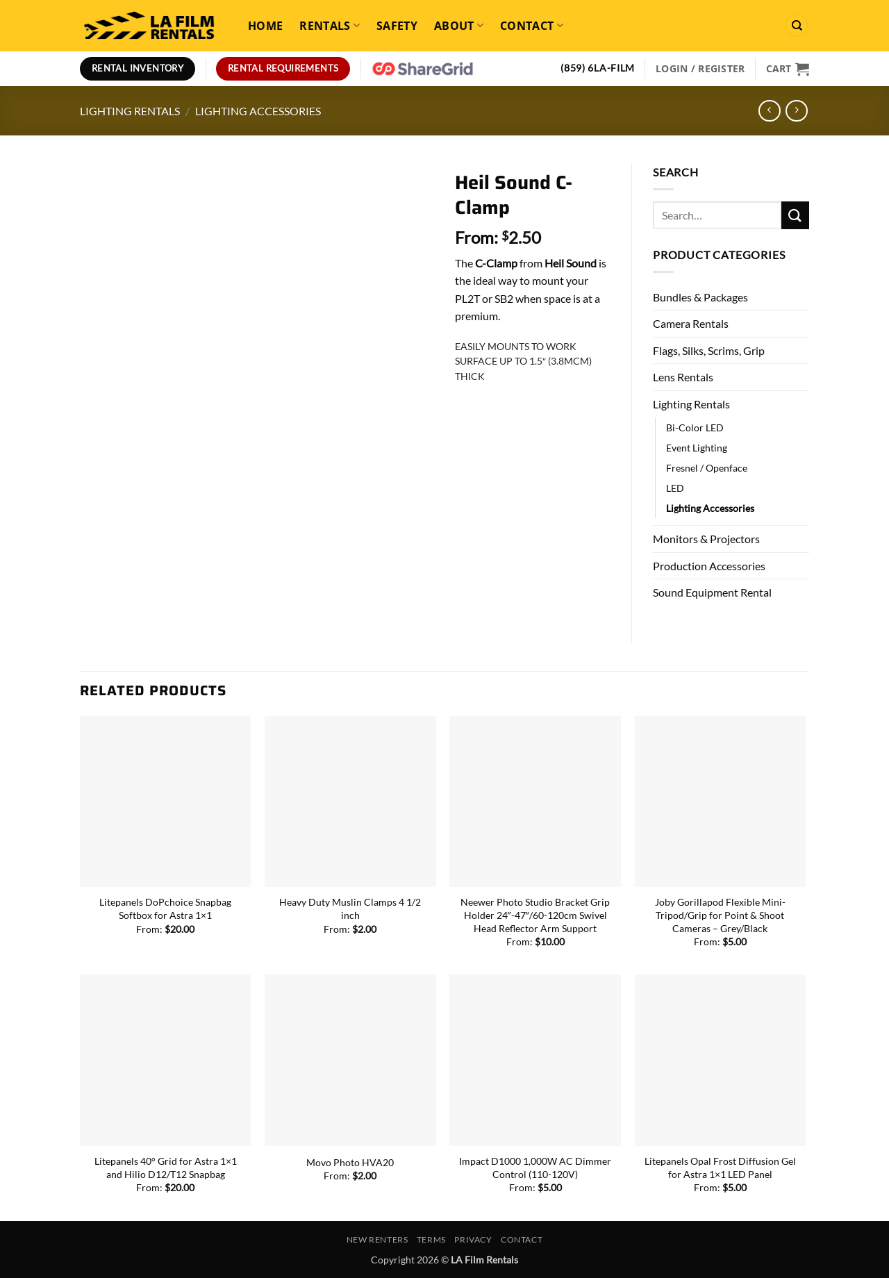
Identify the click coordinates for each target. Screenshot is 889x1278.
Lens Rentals (683, 376)
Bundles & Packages (700, 297)
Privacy (473, 1239)
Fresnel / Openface (706, 468)
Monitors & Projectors (706, 538)
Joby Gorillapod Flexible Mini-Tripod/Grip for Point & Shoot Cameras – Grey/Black (720, 914)
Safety (396, 26)
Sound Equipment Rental (712, 592)
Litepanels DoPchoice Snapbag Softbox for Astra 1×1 (165, 908)
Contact (531, 26)
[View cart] (787, 68)
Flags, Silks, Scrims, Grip (709, 350)
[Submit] (795, 215)
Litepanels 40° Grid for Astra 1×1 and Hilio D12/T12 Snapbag (165, 1167)
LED (675, 488)
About (458, 26)
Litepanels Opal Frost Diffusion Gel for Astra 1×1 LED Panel (720, 1167)
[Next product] (769, 111)
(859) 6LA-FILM (597, 68)
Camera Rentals (691, 323)
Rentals (329, 26)
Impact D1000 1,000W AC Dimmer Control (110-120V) (535, 1167)
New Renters (377, 1239)
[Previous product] (796, 111)
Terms (431, 1239)
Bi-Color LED (695, 427)
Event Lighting (696, 448)
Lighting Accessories (258, 110)
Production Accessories (709, 565)
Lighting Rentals (130, 110)
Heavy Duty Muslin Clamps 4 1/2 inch (350, 908)
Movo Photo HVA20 (350, 1162)
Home (265, 26)
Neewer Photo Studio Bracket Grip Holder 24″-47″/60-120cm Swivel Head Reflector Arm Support (535, 914)
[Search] (797, 25)
